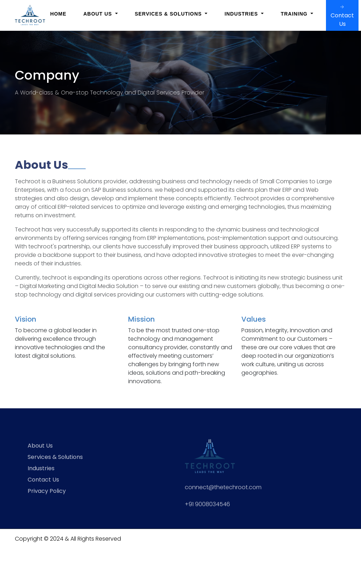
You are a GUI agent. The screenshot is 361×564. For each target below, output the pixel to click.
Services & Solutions (55, 464)
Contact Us (342, 15)
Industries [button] (241, 14)
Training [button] (295, 14)
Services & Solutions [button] (169, 14)
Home (58, 14)
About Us (40, 453)
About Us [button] (99, 14)
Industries (41, 476)
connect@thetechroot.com (223, 494)
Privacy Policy (47, 498)
